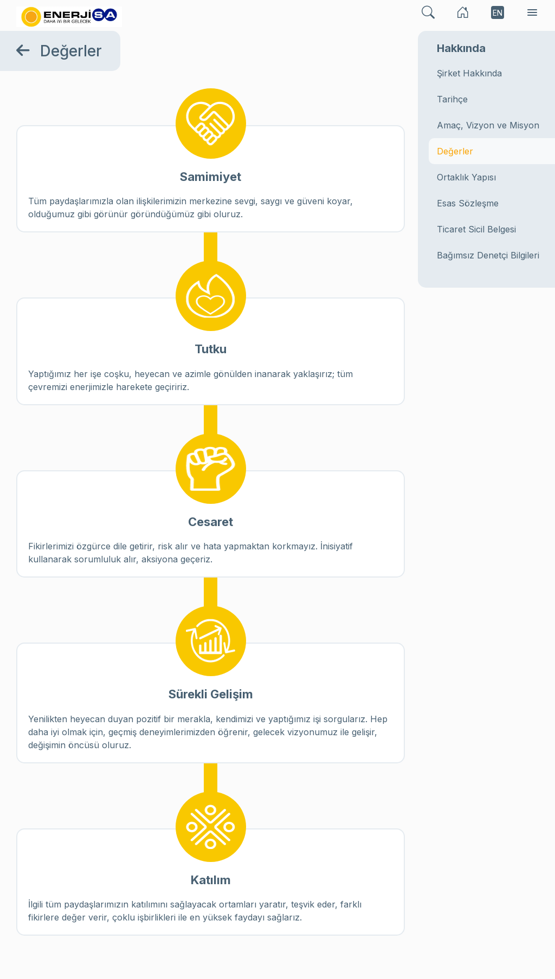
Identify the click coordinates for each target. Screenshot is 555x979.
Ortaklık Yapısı (466, 177)
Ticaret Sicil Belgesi (476, 229)
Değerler (455, 151)
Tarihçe (452, 99)
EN (497, 12)
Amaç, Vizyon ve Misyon (488, 125)
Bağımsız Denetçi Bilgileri (488, 255)
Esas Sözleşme (468, 203)
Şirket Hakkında (469, 73)
